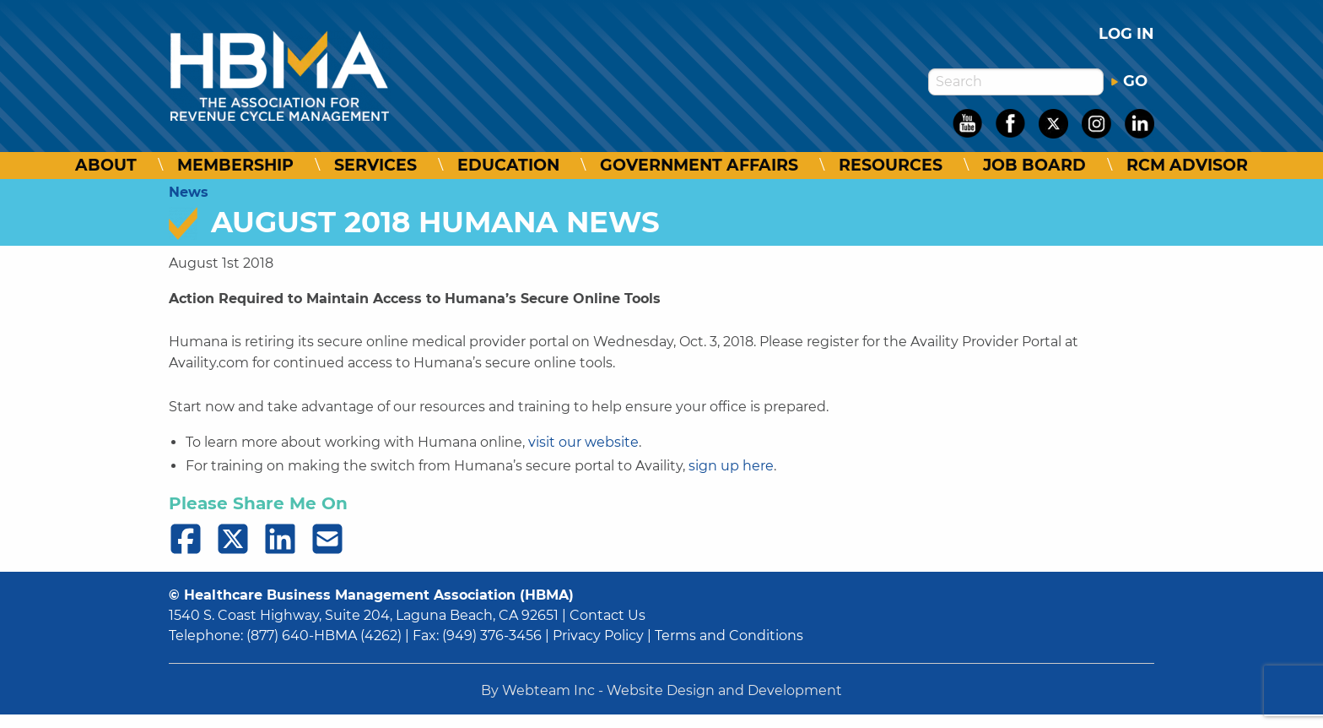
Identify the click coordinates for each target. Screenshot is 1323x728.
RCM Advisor (1187, 165)
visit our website (583, 442)
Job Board (1034, 165)
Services (375, 165)
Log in (1126, 33)
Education (508, 165)
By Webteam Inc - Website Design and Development (661, 690)
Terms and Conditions (729, 635)
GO (1129, 81)
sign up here (731, 466)
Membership (235, 165)
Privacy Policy (598, 635)
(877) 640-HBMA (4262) (324, 635)
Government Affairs (699, 165)
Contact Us (607, 615)
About (106, 165)
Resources (890, 165)
